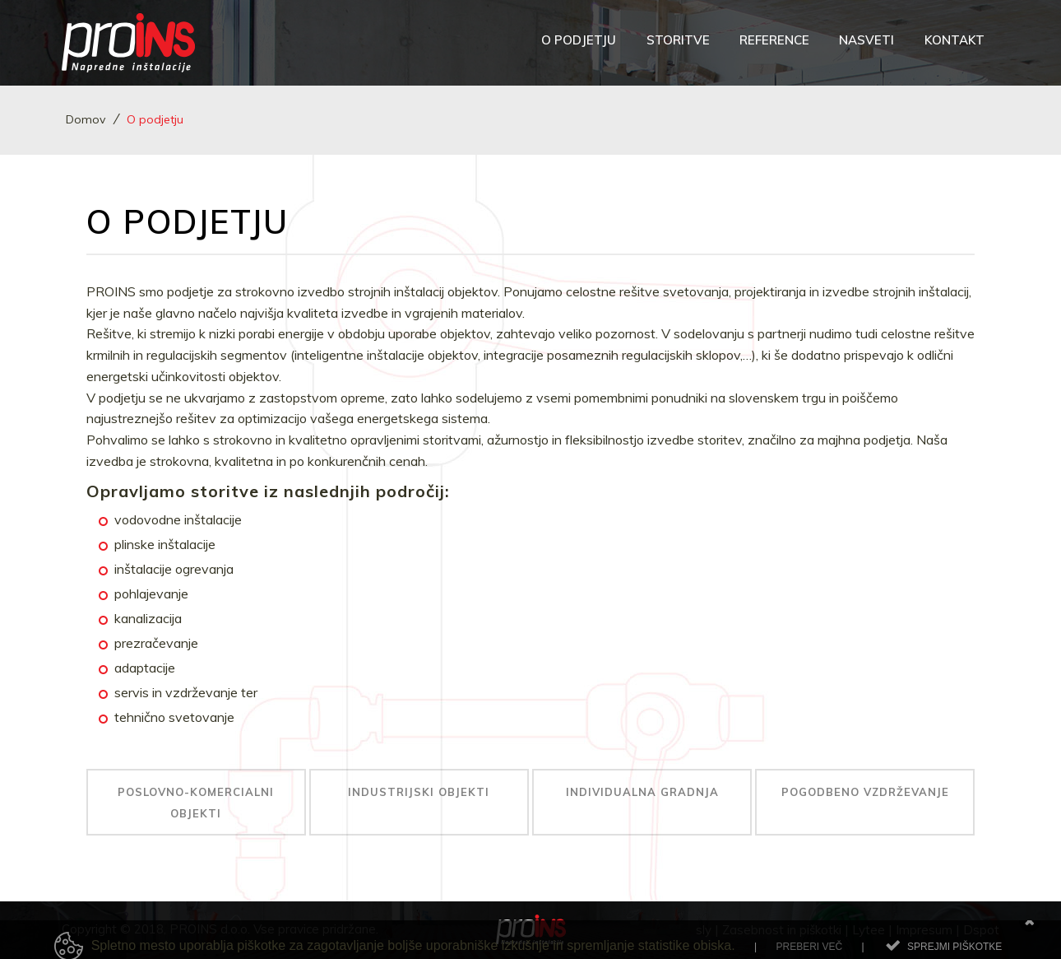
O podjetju (578, 40)
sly (703, 930)
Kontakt (954, 40)
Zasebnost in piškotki (781, 930)
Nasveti (866, 40)
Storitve (678, 40)
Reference (774, 40)
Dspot (981, 930)
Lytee (868, 930)
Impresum (924, 930)
